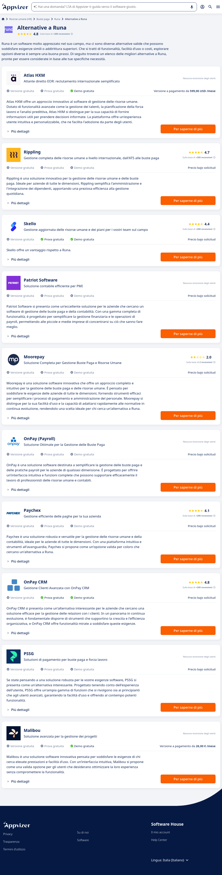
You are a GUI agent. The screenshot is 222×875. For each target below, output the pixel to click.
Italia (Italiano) (176, 860)
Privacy (7, 834)
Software (83, 840)
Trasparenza (11, 841)
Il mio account (160, 832)
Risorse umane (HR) (20, 19)
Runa (57, 19)
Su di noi (83, 832)
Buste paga (43, 19)
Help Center (159, 840)
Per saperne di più (188, 129)
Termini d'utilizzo (14, 849)
